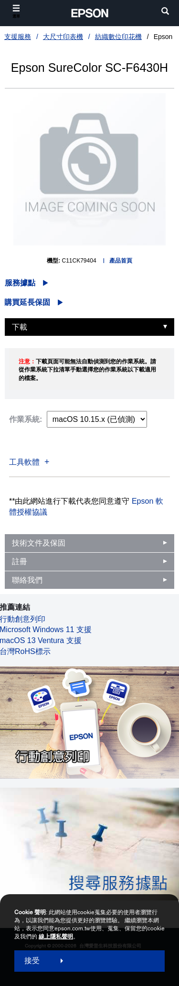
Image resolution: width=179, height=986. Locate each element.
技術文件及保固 (38, 543)
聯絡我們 (27, 580)
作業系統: (25, 419)
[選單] (16, 11)
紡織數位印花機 (118, 36)
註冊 (19, 561)
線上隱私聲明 (56, 936)
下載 (19, 327)
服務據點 (20, 283)
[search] (165, 12)
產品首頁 (120, 260)
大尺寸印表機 (63, 36)
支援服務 (17, 36)
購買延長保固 (27, 302)
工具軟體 (24, 462)
